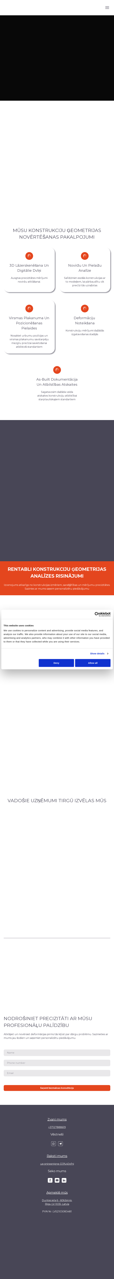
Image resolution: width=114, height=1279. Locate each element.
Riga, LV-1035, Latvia (57, 1204)
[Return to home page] (15, 7)
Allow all (93, 663)
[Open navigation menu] (107, 7)
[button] (53, 1143)
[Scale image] (57, 829)
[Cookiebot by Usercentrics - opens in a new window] (96, 614)
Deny (56, 663)
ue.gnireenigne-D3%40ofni (57, 1163)
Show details (97, 653)
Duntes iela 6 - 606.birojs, (57, 1200)
